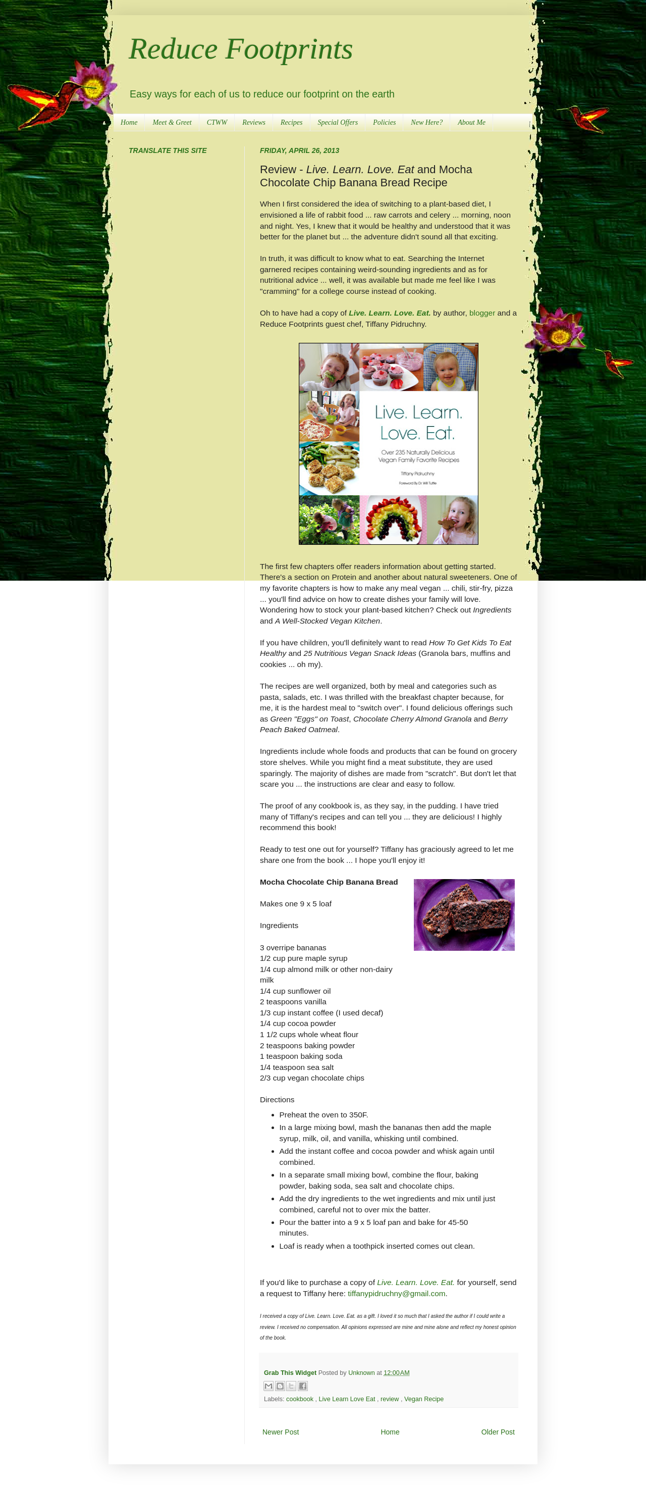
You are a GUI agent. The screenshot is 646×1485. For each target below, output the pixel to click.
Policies (384, 122)
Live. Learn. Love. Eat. (390, 313)
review (391, 1399)
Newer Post (280, 1432)
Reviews (253, 122)
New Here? (427, 122)
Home (129, 122)
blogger (482, 313)
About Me (472, 122)
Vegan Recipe (424, 1399)
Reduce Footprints (241, 48)
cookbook (300, 1399)
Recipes (292, 122)
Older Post (498, 1432)
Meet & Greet (171, 122)
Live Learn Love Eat (348, 1399)
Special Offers (338, 122)
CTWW (217, 122)
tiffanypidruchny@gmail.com (396, 1293)
